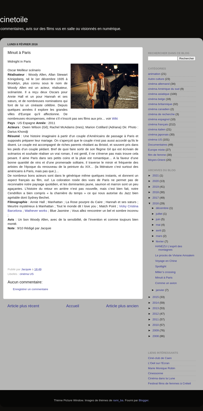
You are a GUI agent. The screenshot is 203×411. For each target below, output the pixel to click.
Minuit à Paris (164, 277)
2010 (156, 324)
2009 (156, 330)
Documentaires (157, 144)
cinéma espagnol (159, 119)
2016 (156, 203)
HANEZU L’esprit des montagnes (168, 248)
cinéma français (158, 124)
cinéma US (27, 274)
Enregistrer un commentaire (30, 289)
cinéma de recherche (161, 114)
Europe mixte (156, 149)
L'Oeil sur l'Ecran (158, 363)
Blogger (143, 400)
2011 (156, 319)
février (160, 241)
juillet (159, 213)
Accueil (72, 306)
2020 (156, 181)
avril (159, 230)
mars (159, 236)
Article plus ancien (122, 306)
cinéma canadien (159, 109)
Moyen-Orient (156, 159)
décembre (162, 208)
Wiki (115, 118)
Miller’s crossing (165, 272)
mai (158, 224)
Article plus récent (23, 306)
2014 (156, 302)
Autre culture (156, 79)
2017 (156, 197)
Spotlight (160, 266)
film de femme (157, 154)
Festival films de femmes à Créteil (169, 383)
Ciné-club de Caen (160, 358)
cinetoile (14, 19)
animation (154, 73)
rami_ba (118, 400)
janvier (160, 290)
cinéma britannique (160, 104)
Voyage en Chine (166, 260)
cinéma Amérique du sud (164, 88)
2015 (156, 297)
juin (158, 219)
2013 (156, 308)
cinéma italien (157, 129)
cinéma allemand (159, 83)
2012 (156, 313)
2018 (156, 192)
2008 (156, 336)
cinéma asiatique (158, 94)
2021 (156, 175)
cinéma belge (156, 99)
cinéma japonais (158, 134)
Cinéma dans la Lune (161, 378)
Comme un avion (166, 283)
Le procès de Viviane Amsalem (174, 255)
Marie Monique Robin (161, 368)
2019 (156, 186)
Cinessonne (155, 373)
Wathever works (36, 210)
